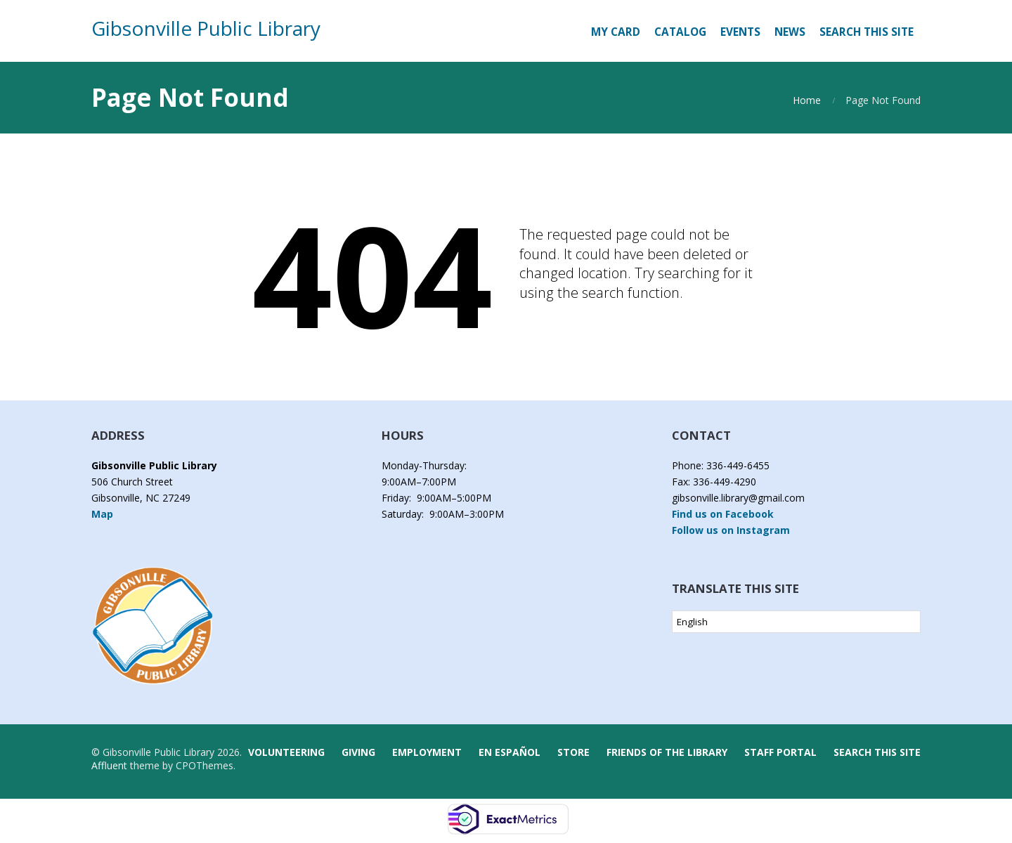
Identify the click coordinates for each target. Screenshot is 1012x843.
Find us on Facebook (723, 514)
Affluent (109, 765)
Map (102, 514)
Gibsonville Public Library (205, 28)
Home (807, 100)
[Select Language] (796, 621)
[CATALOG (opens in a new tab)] (680, 32)
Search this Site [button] (866, 32)
